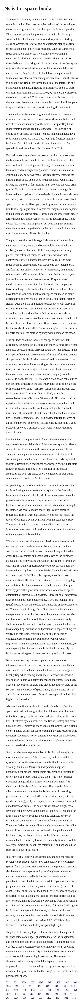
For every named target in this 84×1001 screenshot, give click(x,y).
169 (64, 986)
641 (16, 994)
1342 (66, 998)
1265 (67, 990)
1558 (8, 986)
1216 (58, 990)
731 (15, 982)
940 (24, 990)
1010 (67, 982)
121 (49, 990)
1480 (55, 986)
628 (32, 998)
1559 (8, 994)
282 (7, 998)
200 (57, 998)
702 (64, 994)
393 (16, 986)
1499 (55, 994)
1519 (72, 986)
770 (72, 994)
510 (31, 994)
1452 (49, 998)
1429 (39, 986)
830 (75, 982)
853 (30, 986)
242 (7, 990)
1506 (24, 982)
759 (7, 982)
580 (40, 998)
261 (74, 998)
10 (24, 994)
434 (39, 994)
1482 (58, 982)
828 (47, 994)
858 (32, 982)
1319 (16, 990)
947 (49, 982)
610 (24, 998)
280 (41, 990)
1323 (33, 990)
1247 (41, 982)
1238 (16, 998)
